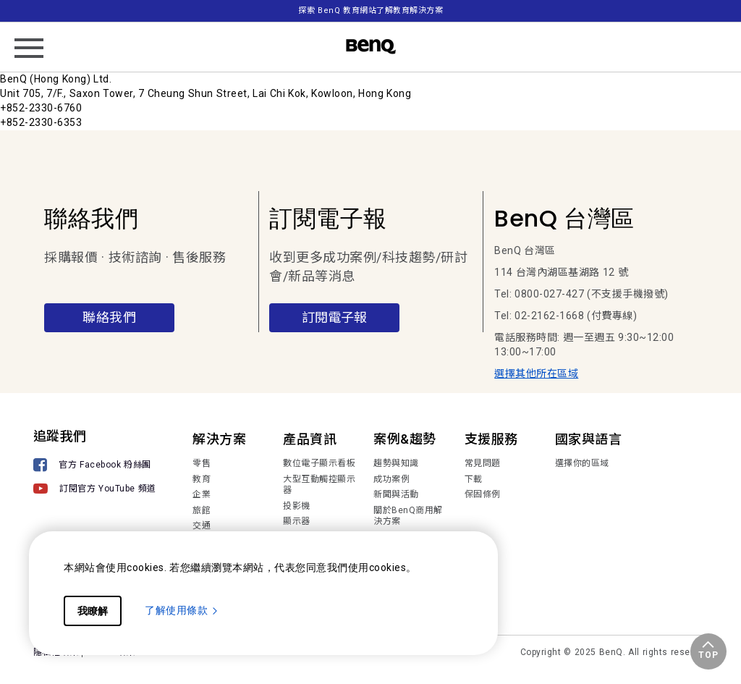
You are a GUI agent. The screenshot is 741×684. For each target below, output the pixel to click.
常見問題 (483, 463)
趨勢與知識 (396, 463)
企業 (201, 494)
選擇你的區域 (582, 463)
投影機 (296, 506)
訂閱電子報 (334, 317)
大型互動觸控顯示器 (319, 485)
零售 (201, 463)
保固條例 (483, 494)
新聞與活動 (396, 494)
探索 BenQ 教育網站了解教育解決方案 (370, 10)
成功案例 (391, 479)
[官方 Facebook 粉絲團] (94, 466)
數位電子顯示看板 (319, 463)
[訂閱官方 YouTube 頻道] (94, 490)
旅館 (201, 510)
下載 (474, 479)
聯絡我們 (109, 317)
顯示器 (296, 521)
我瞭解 (92, 611)
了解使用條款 (182, 610)
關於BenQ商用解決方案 (408, 516)
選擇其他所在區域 (536, 373)
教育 (201, 479)
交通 (201, 525)
